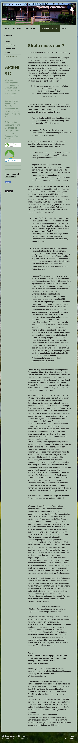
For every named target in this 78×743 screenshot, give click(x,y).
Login (73, 736)
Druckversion (9, 736)
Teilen (7, 182)
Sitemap (21, 736)
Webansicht (70, 739)
